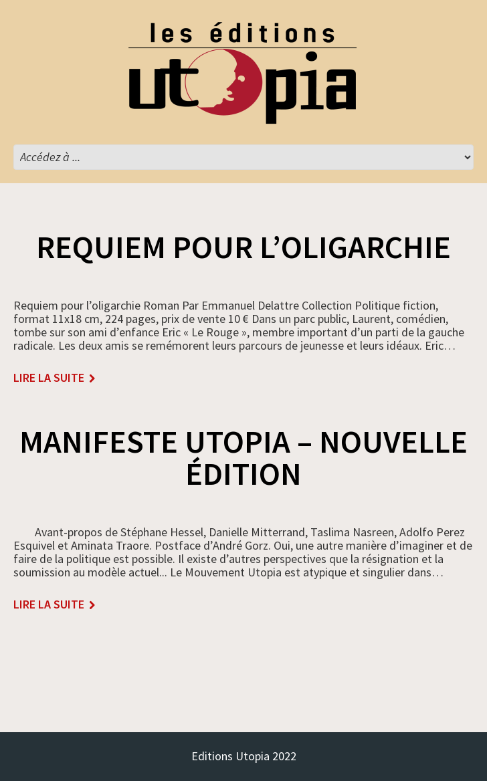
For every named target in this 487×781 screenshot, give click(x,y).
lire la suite (48, 378)
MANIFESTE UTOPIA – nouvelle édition (243, 457)
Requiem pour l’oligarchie (243, 247)
